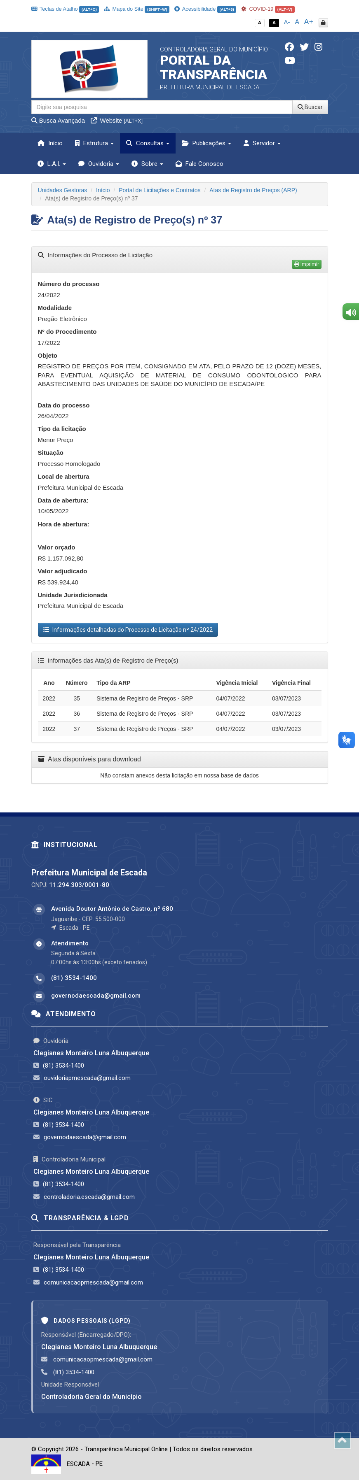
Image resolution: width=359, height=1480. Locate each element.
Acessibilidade (205, 9)
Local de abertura (63, 476)
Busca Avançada (58, 120)
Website (117, 120)
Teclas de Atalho (65, 9)
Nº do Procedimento (67, 331)
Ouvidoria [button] (98, 164)
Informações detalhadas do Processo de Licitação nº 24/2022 (128, 629)
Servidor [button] (262, 143)
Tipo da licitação (62, 428)
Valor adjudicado (62, 571)
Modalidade (55, 307)
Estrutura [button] (94, 143)
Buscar (310, 107)
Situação (51, 452)
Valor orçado (56, 547)
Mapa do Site (136, 9)
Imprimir (306, 264)
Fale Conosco (199, 164)
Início (50, 143)
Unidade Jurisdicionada (73, 594)
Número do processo (69, 283)
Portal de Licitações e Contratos (159, 190)
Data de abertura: (63, 500)
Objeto (48, 355)
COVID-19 (268, 9)
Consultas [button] (147, 143)
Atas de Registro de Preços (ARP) (253, 190)
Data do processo (64, 405)
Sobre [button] (147, 164)
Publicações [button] (206, 143)
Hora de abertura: (63, 524)
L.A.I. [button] (52, 164)
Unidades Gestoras (62, 190)
